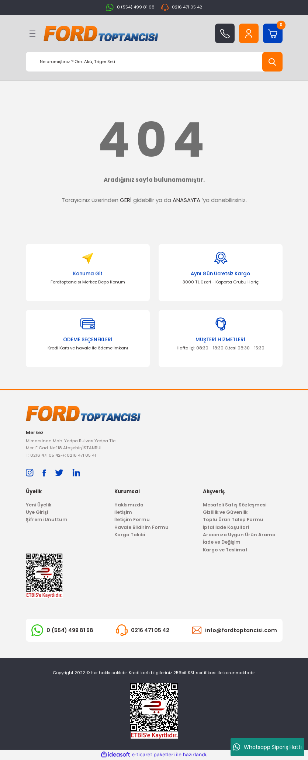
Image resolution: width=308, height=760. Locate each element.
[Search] (154, 62)
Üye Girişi (37, 512)
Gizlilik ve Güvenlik (225, 512)
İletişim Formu (132, 520)
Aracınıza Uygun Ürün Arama (239, 534)
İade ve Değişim (221, 542)
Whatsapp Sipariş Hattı (267, 747)
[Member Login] (249, 33)
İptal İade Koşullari (226, 527)
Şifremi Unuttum (47, 520)
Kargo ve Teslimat (225, 550)
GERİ (126, 200)
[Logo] (101, 33)
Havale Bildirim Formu (141, 527)
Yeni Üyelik (38, 505)
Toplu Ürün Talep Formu (233, 520)
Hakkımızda (128, 505)
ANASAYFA (186, 200)
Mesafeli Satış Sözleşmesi (234, 505)
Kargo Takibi (129, 534)
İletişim (123, 512)
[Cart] (273, 33)
